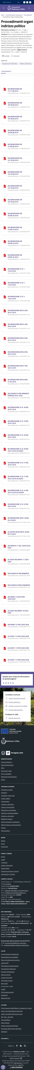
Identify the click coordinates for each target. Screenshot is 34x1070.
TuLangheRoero (5, 1020)
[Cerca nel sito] (29, 8)
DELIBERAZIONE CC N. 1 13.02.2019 (16, 270)
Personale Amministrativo (9, 777)
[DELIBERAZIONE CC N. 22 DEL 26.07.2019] (4, 504)
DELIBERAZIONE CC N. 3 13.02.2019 (16, 297)
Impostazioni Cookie (7, 986)
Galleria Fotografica (7, 865)
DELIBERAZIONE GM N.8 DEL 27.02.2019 (18, 380)
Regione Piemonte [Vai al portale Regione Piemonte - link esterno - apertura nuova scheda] (7, 2)
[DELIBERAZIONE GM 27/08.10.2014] (4, 227)
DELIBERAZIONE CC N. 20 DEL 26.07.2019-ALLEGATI (18, 450)
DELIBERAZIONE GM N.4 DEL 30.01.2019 (18, 325)
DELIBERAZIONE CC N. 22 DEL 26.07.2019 (18, 505)
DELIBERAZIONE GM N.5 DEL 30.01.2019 (18, 339)
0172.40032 (7, 884)
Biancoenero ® (18, 1063)
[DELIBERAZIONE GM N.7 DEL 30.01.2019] (4, 366)
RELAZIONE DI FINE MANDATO (18, 573)
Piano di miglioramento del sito (10, 960)
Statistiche (4, 995)
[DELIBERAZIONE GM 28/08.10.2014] (4, 241)
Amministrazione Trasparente (14, 15)
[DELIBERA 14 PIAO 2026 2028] (4, 625)
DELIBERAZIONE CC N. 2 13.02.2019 (16, 283)
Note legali (4, 983)
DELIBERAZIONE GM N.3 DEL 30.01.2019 (18, 311)
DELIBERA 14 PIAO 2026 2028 (18, 624)
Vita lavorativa (5, 831)
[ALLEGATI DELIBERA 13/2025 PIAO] (4, 611)
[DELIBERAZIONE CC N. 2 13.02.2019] (4, 283)
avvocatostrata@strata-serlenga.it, (15, 943)
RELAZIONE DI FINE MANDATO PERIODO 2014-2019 (18, 394)
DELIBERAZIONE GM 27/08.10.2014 (15, 228)
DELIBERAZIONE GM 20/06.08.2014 (15, 131)
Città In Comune (14, 1058)
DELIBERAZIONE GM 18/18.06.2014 (15, 104)
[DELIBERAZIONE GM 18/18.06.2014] (4, 103)
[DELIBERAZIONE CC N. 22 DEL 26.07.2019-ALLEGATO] (4, 490)
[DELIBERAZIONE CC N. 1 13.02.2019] (4, 269)
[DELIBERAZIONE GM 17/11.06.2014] (4, 89)
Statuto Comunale (6, 978)
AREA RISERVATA (16, 1067)
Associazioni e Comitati (8, 874)
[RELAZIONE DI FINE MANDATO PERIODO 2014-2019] (4, 394)
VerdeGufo (4, 1031)
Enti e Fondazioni (6, 774)
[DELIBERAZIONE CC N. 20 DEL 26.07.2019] (4, 435)
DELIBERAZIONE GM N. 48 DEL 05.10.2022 (18, 519)
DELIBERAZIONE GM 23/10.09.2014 (15, 173)
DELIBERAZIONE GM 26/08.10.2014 (15, 214)
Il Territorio (4, 862)
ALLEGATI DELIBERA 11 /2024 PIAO (18, 560)
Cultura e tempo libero (7, 807)
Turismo (3, 828)
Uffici (2, 768)
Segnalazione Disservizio (8, 969)
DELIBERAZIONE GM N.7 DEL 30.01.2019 (18, 367)
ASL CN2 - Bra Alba (7, 1017)
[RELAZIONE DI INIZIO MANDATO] (4, 585)
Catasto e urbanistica (7, 804)
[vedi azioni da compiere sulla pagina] (15, 55)
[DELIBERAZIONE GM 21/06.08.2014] (4, 144)
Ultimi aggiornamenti (7, 992)
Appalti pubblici (5, 798)
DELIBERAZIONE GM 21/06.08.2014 (15, 145)
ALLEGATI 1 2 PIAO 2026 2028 (18, 636)
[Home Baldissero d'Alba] (16, 8)
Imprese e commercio (7, 816)
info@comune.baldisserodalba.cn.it (15, 893)
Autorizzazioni (5, 801)
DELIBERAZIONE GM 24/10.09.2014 (15, 187)
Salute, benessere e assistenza (10, 822)
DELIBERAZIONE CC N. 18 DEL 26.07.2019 (18, 408)
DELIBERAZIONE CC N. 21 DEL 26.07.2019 (18, 463)
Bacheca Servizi (6, 975)
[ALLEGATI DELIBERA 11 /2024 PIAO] (4, 560)
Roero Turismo (5, 1023)
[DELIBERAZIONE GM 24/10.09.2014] (4, 186)
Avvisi (3, 844)
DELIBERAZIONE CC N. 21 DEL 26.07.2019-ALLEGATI (18, 477)
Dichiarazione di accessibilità (9, 957)
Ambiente (4, 793)
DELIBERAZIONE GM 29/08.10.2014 (15, 256)
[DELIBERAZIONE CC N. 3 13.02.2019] (4, 297)
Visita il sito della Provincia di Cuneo (11, 1014)
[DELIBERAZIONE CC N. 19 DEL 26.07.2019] (4, 421)
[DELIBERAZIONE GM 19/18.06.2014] (4, 117)
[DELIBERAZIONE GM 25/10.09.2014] (4, 200)
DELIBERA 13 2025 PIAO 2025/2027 (16, 598)
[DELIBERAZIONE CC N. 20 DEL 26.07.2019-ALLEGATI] (4, 449)
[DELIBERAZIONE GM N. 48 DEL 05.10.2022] (4, 518)
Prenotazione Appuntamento (10, 966)
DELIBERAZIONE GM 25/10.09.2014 (15, 200)
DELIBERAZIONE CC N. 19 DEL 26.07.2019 (18, 422)
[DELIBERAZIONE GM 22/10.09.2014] (4, 158)
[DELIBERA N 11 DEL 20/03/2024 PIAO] (4, 546)
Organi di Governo (6, 762)
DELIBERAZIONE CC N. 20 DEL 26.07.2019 (18, 436)
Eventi (3, 857)
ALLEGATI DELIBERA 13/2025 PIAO (18, 612)
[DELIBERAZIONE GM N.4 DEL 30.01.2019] (4, 324)
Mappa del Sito (5, 998)
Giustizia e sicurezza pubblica (9, 813)
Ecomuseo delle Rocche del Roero (11, 1029)
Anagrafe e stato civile (8, 795)
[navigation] (4, 8)
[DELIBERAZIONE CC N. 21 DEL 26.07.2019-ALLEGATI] (4, 477)
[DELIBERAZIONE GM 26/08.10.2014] (4, 214)
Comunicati (4, 847)
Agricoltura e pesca (7, 790)
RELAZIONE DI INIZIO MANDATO (19, 585)
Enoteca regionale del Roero (9, 1026)
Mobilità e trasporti (6, 819)
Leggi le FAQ (5, 963)
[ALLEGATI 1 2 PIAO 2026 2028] (4, 636)
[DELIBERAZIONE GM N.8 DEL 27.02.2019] (4, 380)
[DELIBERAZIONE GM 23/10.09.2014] (4, 172)
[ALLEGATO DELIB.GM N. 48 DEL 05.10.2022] (4, 532)
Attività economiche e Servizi (10, 871)
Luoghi (3, 860)
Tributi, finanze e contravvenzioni (11, 825)
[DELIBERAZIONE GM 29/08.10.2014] (4, 255)
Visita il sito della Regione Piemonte (12, 1011)
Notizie (3, 841)
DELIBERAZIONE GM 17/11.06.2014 (15, 90)
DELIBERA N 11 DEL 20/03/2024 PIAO (19, 546)
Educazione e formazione (8, 810)
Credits (3, 989)
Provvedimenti (28, 15)
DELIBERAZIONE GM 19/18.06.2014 (15, 117)
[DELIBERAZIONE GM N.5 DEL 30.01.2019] (4, 338)
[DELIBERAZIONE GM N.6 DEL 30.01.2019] (4, 352)
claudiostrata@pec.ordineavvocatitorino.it (16, 945)
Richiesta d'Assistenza (7, 972)
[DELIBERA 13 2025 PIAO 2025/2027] (4, 597)
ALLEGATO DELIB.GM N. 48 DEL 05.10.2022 (19, 533)
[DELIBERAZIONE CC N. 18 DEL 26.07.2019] (4, 407)
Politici (3, 780)
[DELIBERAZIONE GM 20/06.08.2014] (4, 131)
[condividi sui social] (5, 55)
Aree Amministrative (7, 765)
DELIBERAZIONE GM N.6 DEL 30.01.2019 (18, 353)
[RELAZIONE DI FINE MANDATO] (4, 574)
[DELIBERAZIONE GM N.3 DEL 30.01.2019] (4, 311)
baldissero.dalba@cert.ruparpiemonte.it (16, 890)
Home (2, 15)
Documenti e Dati (6, 771)
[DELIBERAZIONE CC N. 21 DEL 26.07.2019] (4, 463)
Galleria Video (5, 868)
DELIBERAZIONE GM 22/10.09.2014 (15, 159)
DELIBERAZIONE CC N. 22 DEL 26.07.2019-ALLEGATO (18, 491)
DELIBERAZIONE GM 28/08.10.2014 (15, 242)
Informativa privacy (7, 980)
